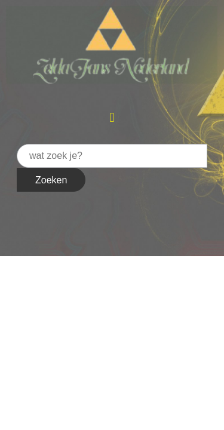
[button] (112, 117)
